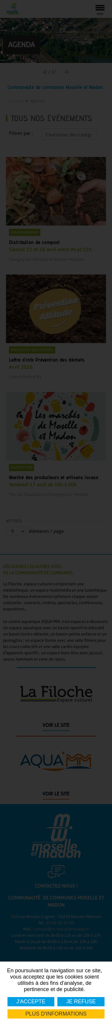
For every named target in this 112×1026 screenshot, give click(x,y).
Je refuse (81, 1002)
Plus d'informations (56, 1014)
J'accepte (30, 1002)
